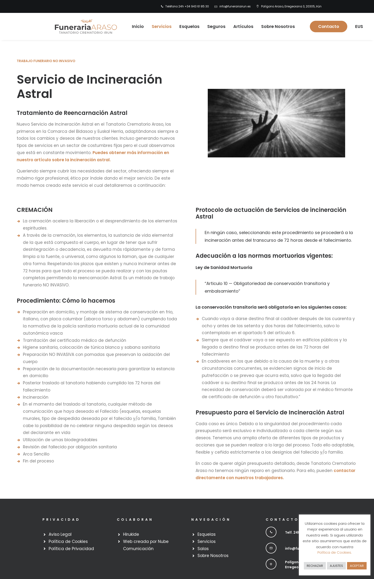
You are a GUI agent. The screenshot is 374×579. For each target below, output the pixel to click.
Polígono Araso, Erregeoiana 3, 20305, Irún (291, 6)
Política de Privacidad (71, 549)
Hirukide (131, 534)
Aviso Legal (60, 534)
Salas (203, 549)
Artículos (241, 26)
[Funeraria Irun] (83, 26)
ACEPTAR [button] (357, 565)
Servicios (159, 26)
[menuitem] (186, 6)
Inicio (135, 26)
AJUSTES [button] (336, 565)
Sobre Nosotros (275, 26)
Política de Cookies (68, 541)
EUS (357, 26)
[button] (271, 532)
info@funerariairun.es (235, 6)
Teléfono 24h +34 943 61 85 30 (187, 6)
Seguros (214, 26)
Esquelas (187, 26)
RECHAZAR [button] (315, 565)
